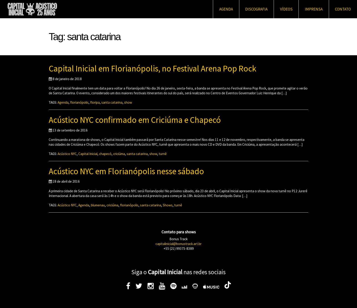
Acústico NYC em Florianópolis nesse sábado (126, 171)
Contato (343, 9)
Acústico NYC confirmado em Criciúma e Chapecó (135, 120)
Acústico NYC (67, 154)
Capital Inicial (87, 154)
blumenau (98, 205)
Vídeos (286, 9)
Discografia (256, 9)
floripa (95, 102)
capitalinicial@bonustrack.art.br (178, 244)
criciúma (119, 154)
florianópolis (79, 102)
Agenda (226, 9)
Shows (168, 205)
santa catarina (111, 102)
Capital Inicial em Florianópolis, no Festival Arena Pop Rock (152, 68)
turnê (163, 154)
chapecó (105, 154)
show (128, 102)
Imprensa (314, 9)
